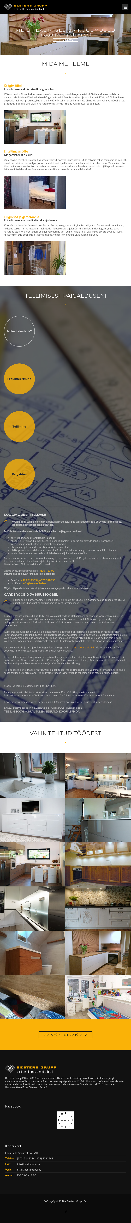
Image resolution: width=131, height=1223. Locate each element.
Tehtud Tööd (65, 40)
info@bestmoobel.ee (34, 583)
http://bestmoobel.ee (29, 1169)
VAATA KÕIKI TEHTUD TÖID (63, 1034)
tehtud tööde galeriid (82, 647)
